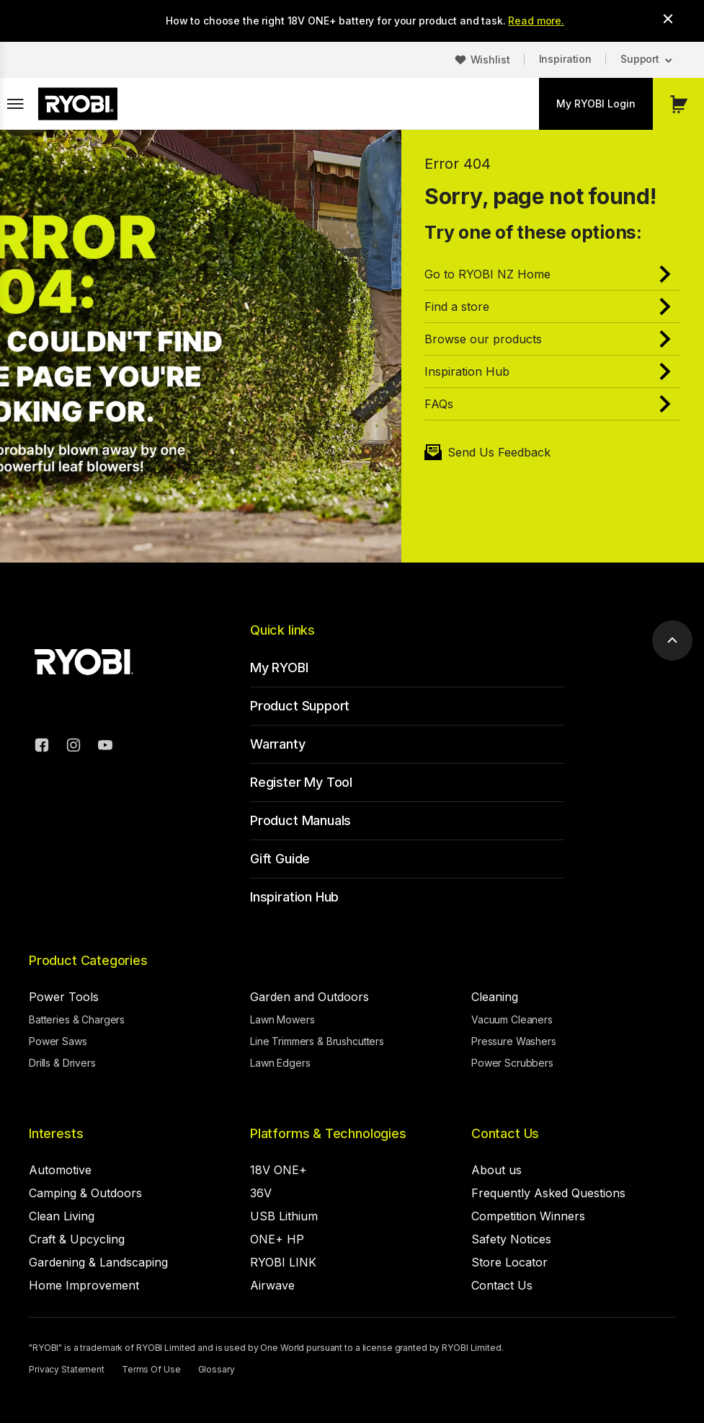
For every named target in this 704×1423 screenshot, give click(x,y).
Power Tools (64, 997)
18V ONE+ (278, 1170)
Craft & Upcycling (77, 1239)
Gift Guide (280, 858)
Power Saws (58, 1041)
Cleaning (494, 997)
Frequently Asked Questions (548, 1193)
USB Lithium (284, 1216)
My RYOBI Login (596, 103)
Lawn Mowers (282, 1019)
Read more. (536, 20)
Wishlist (490, 59)
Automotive (60, 1170)
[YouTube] (105, 747)
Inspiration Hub (294, 896)
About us (496, 1170)
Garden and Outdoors (309, 997)
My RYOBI (279, 667)
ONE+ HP (277, 1239)
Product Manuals (300, 820)
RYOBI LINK (283, 1262)
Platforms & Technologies (328, 1133)
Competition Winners (528, 1216)
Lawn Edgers (280, 1063)
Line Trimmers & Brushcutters (317, 1041)
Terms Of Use (151, 1369)
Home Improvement (84, 1285)
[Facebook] (42, 747)
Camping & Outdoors (85, 1193)
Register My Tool (301, 782)
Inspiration (565, 59)
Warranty (278, 744)
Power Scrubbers (512, 1063)
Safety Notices (511, 1239)
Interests (56, 1133)
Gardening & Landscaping (98, 1262)
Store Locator (509, 1262)
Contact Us (505, 1133)
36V (261, 1193)
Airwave (272, 1285)
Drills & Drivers (62, 1063)
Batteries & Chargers (77, 1019)
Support (639, 59)
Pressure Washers (513, 1041)
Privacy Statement (66, 1369)
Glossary (216, 1369)
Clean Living (61, 1216)
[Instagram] (73, 747)
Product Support (299, 705)
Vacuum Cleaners (512, 1019)
